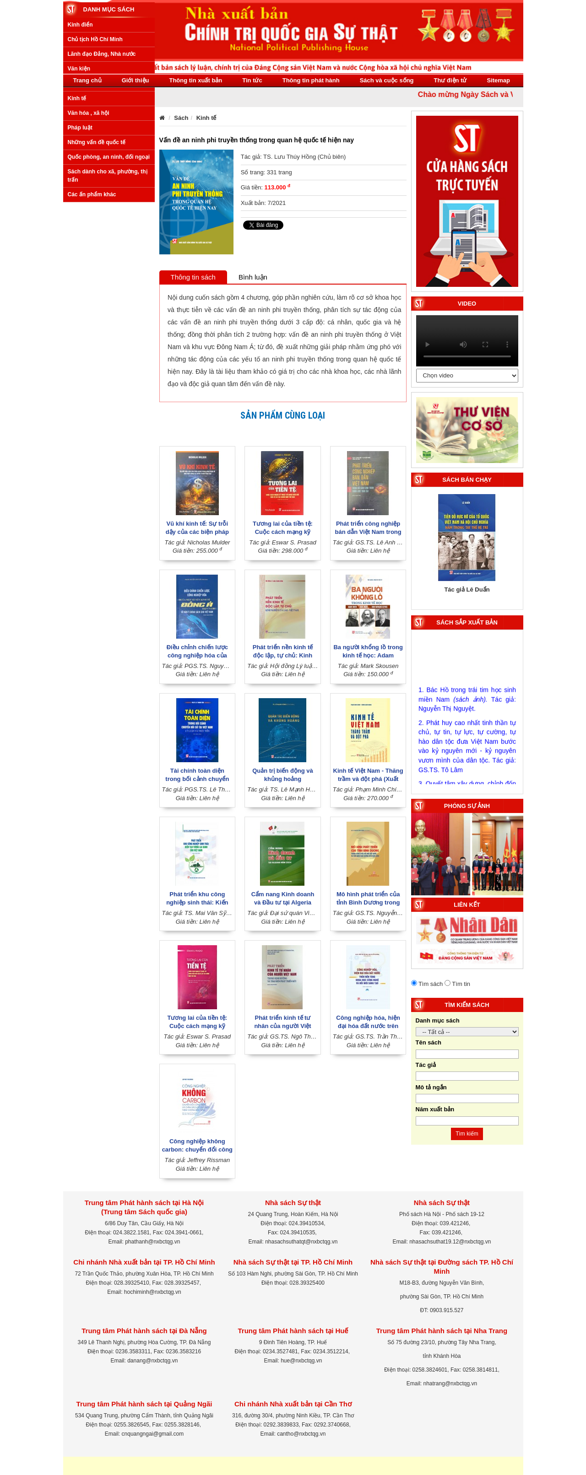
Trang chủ (87, 80)
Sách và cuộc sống (387, 80)
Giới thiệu (135, 80)
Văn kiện (79, 177)
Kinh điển (80, 133)
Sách (181, 117)
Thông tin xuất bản (195, 80)
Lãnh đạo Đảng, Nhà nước (102, 163)
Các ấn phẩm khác (92, 303)
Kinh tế (77, 207)
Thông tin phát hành (311, 80)
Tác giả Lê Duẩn (466, 589)
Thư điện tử (450, 80)
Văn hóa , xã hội (88, 221)
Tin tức (252, 80)
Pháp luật (80, 236)
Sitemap (498, 80)
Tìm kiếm (467, 1133)
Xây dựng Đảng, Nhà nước (102, 192)
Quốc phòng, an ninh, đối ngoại (109, 266)
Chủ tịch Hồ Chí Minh (95, 148)
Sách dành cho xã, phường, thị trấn (107, 284)
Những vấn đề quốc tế (97, 251)
